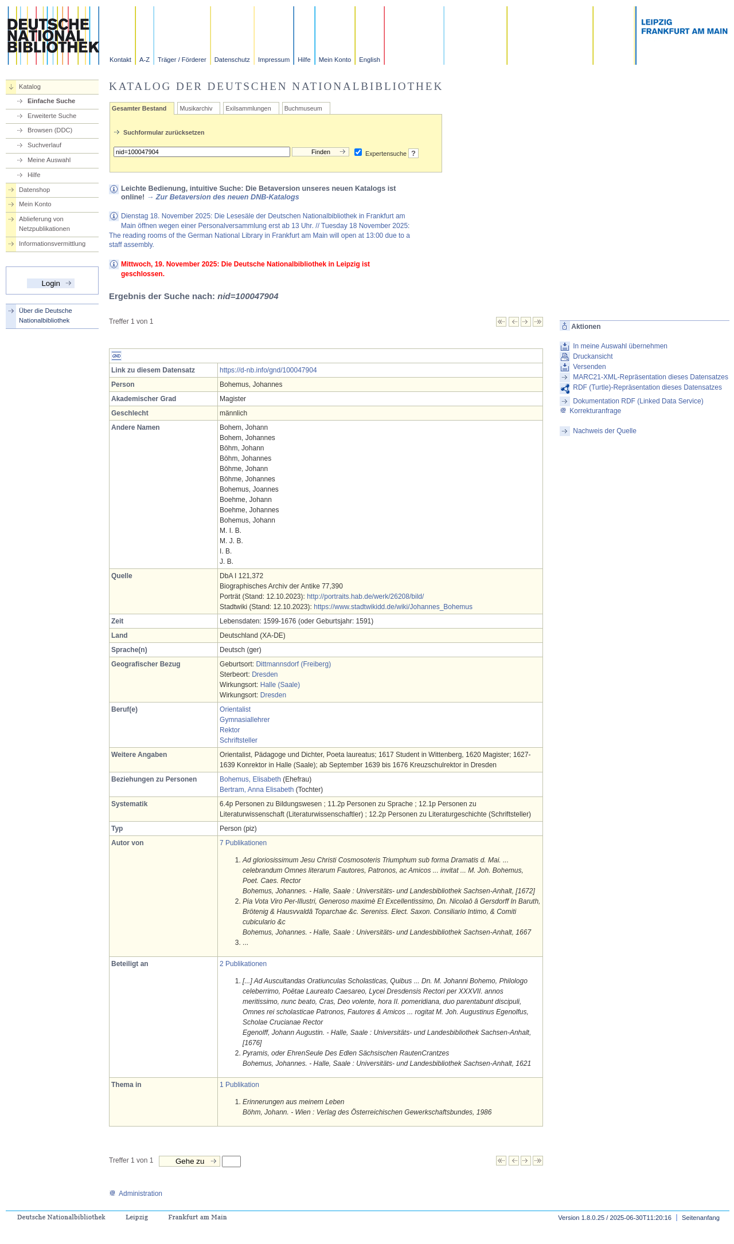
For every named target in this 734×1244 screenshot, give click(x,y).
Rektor (230, 730)
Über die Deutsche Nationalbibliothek (45, 315)
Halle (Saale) (280, 685)
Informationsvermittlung (52, 243)
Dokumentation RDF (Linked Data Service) (638, 401)
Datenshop (34, 189)
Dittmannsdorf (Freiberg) (293, 664)
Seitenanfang (701, 1217)
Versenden (589, 367)
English (369, 59)
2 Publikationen (243, 964)
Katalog (30, 86)
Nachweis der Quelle (605, 431)
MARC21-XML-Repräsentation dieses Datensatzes (650, 377)
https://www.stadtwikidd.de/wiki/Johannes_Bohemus (393, 607)
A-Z (144, 59)
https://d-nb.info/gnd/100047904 (268, 370)
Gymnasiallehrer (245, 720)
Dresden (265, 674)
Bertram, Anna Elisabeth (257, 790)
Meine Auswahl (49, 159)
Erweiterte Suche (52, 115)
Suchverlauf (44, 145)
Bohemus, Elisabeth (250, 779)
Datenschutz (232, 59)
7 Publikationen (243, 843)
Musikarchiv (195, 108)
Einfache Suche (51, 100)
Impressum (274, 59)
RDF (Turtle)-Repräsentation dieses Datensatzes (647, 387)
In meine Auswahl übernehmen (620, 346)
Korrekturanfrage (590, 411)
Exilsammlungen (248, 108)
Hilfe (304, 59)
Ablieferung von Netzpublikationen (44, 223)
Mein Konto (335, 59)
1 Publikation (239, 1085)
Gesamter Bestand (139, 108)
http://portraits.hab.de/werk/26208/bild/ (365, 596)
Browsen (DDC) (50, 130)
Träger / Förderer (182, 59)
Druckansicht (592, 356)
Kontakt (120, 59)
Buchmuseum (303, 108)
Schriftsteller (238, 740)
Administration (135, 1194)
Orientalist (235, 709)
